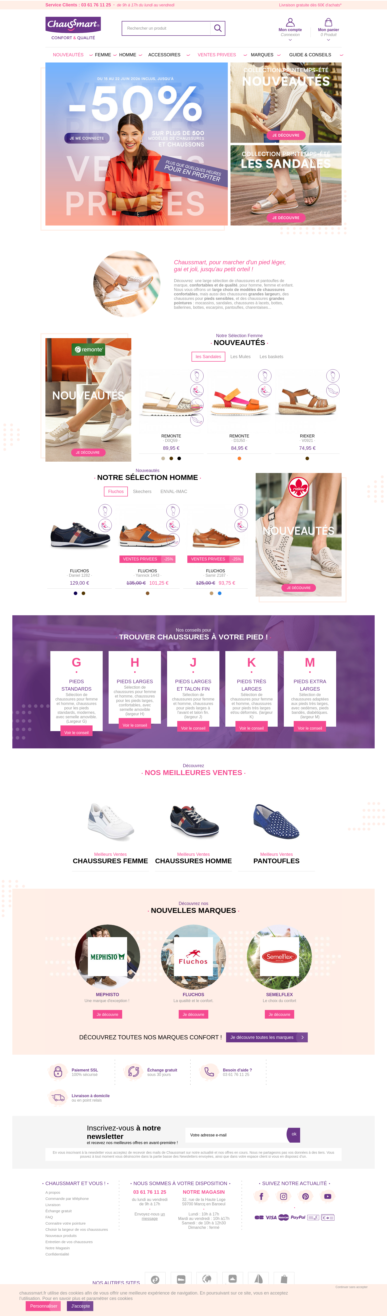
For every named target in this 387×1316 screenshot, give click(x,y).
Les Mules (240, 356)
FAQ (49, 1217)
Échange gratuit (59, 1211)
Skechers (142, 491)
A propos (53, 1192)
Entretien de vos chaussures (70, 1242)
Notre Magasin (58, 1248)
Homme (129, 54)
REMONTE (171, 436)
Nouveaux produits (61, 1236)
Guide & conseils (315, 54)
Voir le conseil (76, 732)
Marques (265, 54)
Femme (105, 54)
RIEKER (307, 436)
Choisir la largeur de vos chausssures (78, 1229)
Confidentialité (57, 1254)
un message (156, 1216)
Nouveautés (72, 54)
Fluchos (116, 491)
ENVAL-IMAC (173, 491)
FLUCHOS (79, 571)
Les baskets (271, 356)
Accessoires (168, 54)
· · (171, 440)
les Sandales (208, 356)
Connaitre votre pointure (66, 1223)
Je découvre (107, 1014)
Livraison (53, 1205)
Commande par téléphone (68, 1198)
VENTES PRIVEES (221, 54)
